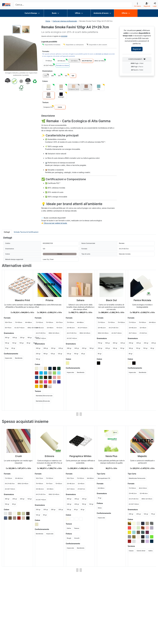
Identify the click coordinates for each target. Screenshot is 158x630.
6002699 (64, 36)
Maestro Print (22, 300)
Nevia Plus (111, 456)
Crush (18, 456)
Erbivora (49, 456)
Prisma (49, 300)
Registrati (137, 49)
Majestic (142, 456)
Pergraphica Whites (80, 456)
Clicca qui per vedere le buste (55, 223)
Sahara (80, 300)
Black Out (111, 300)
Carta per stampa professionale (65, 21)
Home (48, 21)
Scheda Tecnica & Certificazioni (26, 232)
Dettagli (7, 232)
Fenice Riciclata (142, 300)
